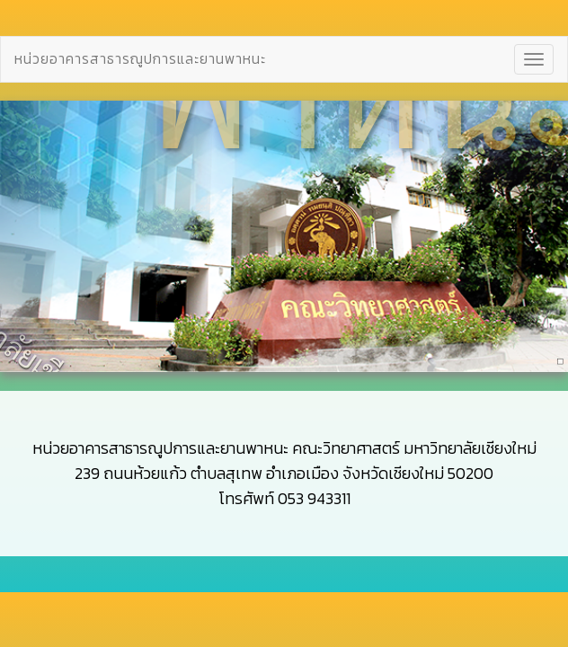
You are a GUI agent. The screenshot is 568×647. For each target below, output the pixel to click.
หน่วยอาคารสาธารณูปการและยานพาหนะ (140, 56)
